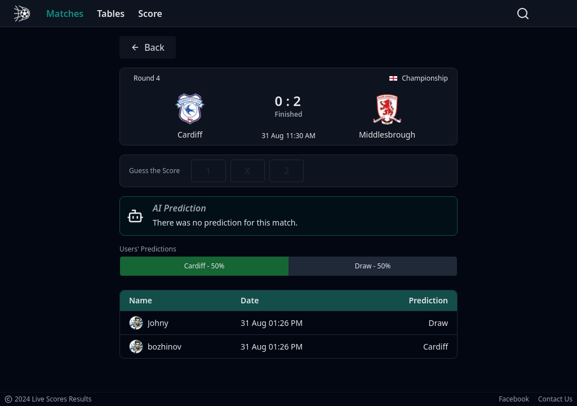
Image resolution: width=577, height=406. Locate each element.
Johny (158, 322)
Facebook (514, 399)
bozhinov (164, 346)
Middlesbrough (387, 117)
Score (150, 13)
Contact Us (555, 399)
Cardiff (190, 117)
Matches (64, 13)
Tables (111, 13)
